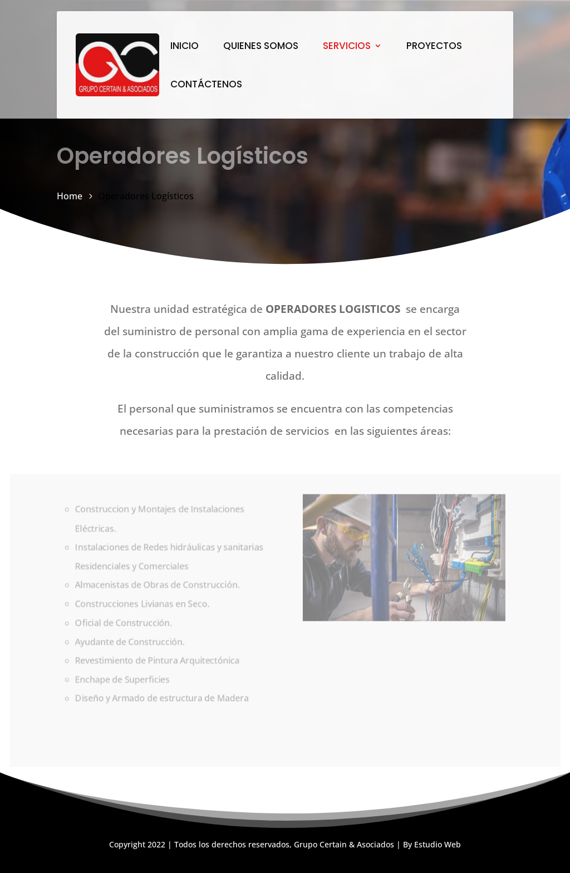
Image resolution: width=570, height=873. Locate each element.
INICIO (184, 47)
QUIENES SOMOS (260, 47)
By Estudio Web (432, 844)
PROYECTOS (434, 47)
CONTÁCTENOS (206, 85)
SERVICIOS (347, 47)
